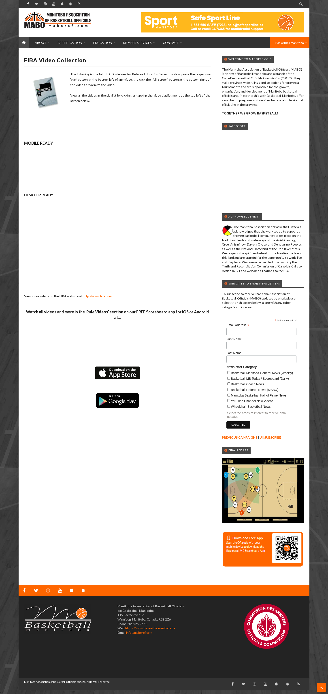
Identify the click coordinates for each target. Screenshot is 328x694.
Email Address (237, 325)
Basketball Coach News (247, 384)
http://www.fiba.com (97, 296)
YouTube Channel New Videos (252, 401)
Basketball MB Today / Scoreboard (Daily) (260, 378)
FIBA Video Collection (55, 60)
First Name (234, 339)
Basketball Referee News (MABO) (254, 390)
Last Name (234, 353)
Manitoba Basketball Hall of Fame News (258, 395)
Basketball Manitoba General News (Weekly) (262, 373)
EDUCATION (102, 43)
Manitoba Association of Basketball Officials (50, 681)
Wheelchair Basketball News (250, 406)
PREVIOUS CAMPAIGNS (239, 437)
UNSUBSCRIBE (270, 437)
